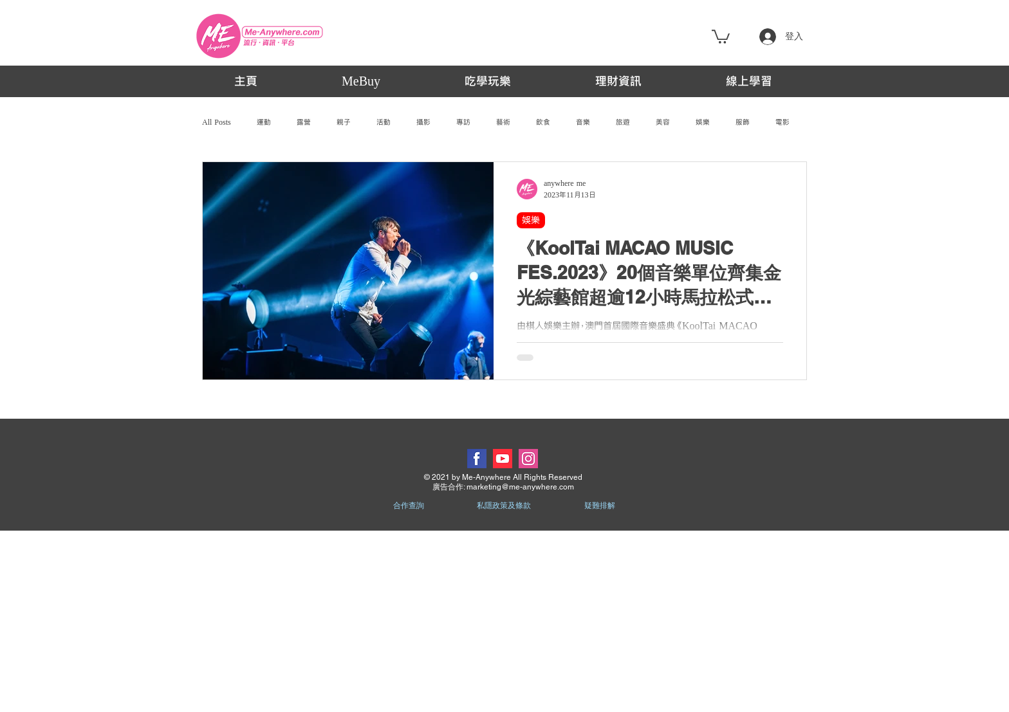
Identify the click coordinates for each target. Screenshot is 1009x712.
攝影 (423, 122)
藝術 (503, 122)
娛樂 (703, 122)
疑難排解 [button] (599, 505)
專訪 (463, 122)
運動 (264, 122)
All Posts (216, 122)
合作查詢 (408, 505)
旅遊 (623, 122)
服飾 (743, 122)
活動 (383, 122)
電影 (782, 122)
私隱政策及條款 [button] (504, 505)
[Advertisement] (504, 621)
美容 (663, 122)
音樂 (583, 122)
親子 (344, 122)
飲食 (543, 122)
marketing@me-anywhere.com (520, 486)
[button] (721, 36)
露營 (304, 122)
